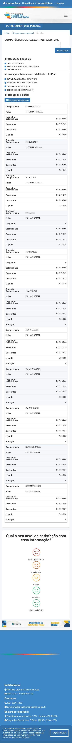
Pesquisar (62, 50)
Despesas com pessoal (23, 33)
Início (7, 33)
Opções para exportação (17, 100)
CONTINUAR (59, 732)
